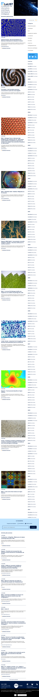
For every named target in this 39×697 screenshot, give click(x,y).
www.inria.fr (3, 148)
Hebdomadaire (28, 523)
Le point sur (30, 43)
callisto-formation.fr (5, 629)
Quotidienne (21, 523)
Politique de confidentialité (32, 687)
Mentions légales (30, 686)
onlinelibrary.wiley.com (5, 573)
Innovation (30, 40)
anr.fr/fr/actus (4, 557)
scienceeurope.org (4, 46)
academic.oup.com (5, 448)
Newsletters (30, 63)
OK (15, 695)
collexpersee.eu (4, 347)
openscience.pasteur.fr (5, 298)
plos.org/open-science (5, 397)
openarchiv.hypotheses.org (6, 644)
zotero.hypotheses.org (5, 614)
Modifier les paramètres (22, 695)
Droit (29, 30)
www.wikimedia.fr (5, 198)
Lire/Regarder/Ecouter (32, 45)
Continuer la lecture (6, 48)
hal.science (3, 248)
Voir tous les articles (13, 679)
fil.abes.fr (3, 587)
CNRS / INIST (33, 2)
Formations (30, 38)
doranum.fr (3, 95)
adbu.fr (2, 543)
